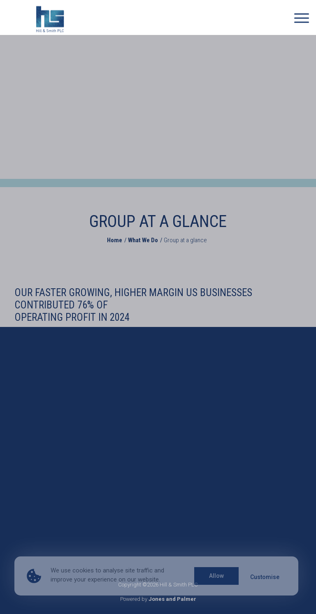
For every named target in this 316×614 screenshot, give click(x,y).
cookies (83, 570)
